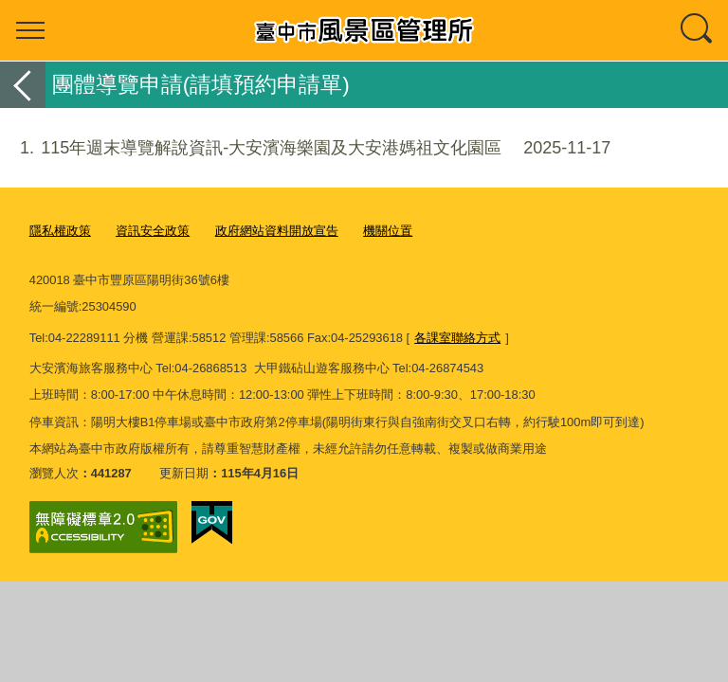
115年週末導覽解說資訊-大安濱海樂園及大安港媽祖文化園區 (305, 148)
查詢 (697, 30)
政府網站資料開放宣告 (276, 231)
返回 (23, 85)
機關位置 (387, 231)
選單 (30, 30)
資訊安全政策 (153, 231)
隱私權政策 (60, 231)
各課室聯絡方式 (457, 338)
